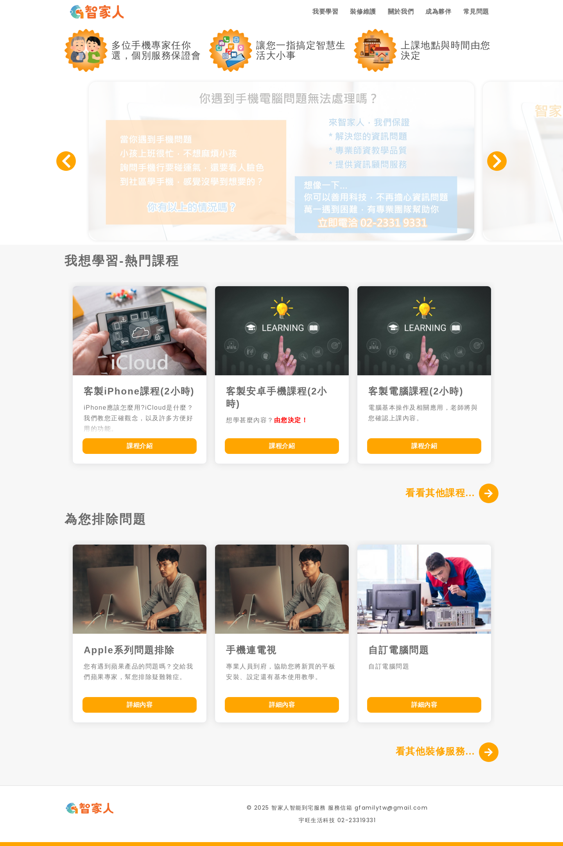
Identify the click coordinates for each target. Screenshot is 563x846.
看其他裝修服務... (435, 751)
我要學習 (325, 11)
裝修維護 (363, 11)
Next (497, 161)
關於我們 (401, 11)
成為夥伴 (438, 11)
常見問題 (476, 11)
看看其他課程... (440, 493)
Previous (66, 161)
